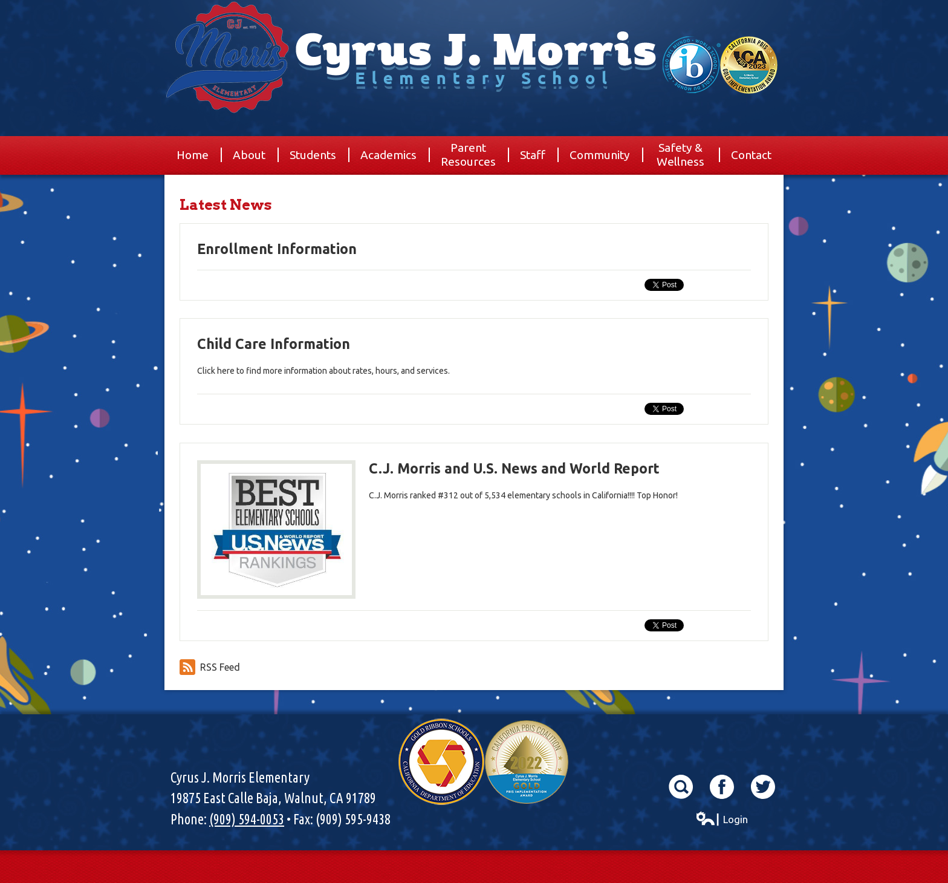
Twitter (763, 787)
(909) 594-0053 (246, 819)
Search (681, 787)
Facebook (722, 787)
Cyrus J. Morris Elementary (474, 87)
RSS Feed (210, 667)
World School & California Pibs (720, 65)
